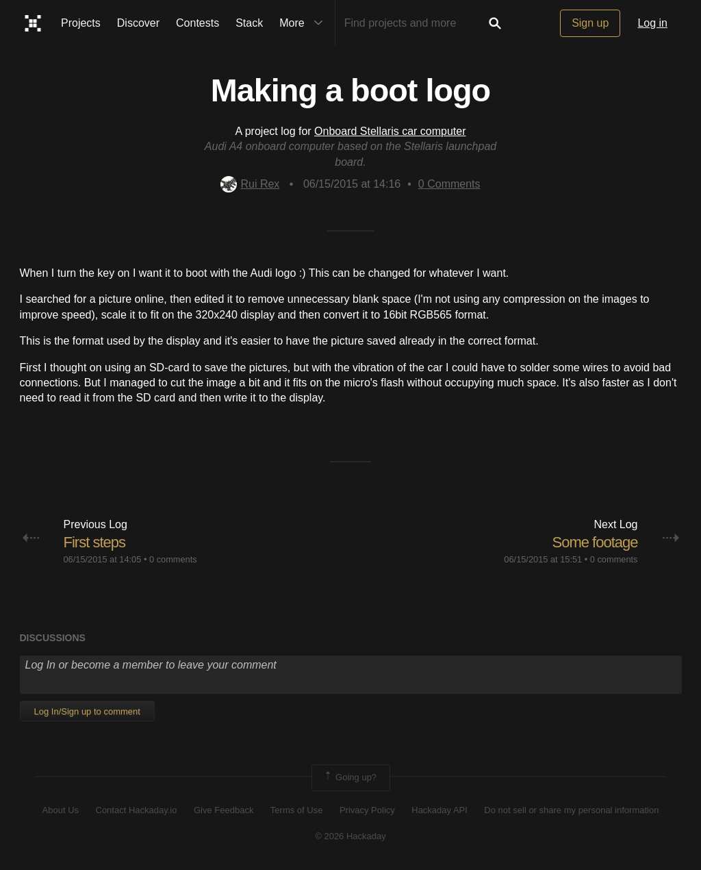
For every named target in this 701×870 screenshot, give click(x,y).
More (304, 23)
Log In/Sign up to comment (87, 711)
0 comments (173, 559)
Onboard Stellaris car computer (390, 131)
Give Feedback (223, 810)
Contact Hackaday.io (136, 810)
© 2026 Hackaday (350, 836)
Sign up (590, 23)
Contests (197, 23)
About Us (60, 810)
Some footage (595, 542)
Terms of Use (296, 810)
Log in (652, 23)
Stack (249, 23)
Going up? (349, 777)
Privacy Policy (367, 810)
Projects (81, 23)
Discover (138, 23)
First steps (94, 542)
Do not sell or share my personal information (571, 810)
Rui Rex (249, 184)
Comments (449, 184)
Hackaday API (439, 810)
